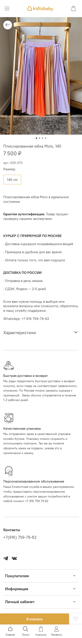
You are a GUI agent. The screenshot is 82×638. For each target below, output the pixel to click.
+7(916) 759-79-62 (20, 537)
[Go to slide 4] (45, 138)
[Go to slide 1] (36, 138)
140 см (12, 179)
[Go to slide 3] (42, 138)
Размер (9, 169)
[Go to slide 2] (39, 138)
